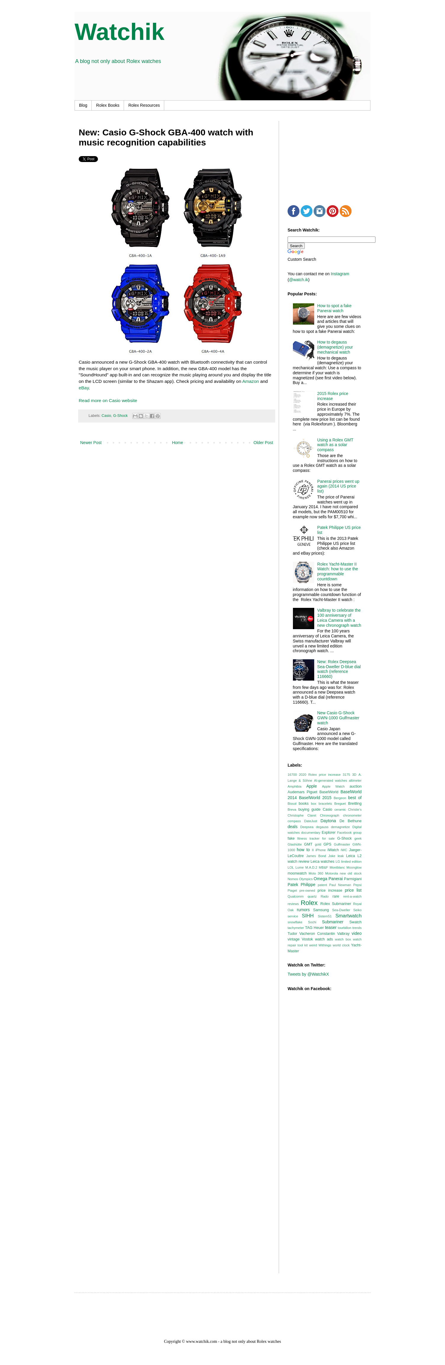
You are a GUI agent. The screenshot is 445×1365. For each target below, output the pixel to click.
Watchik (120, 32)
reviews (293, 904)
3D (354, 774)
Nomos (293, 879)
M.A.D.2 (311, 867)
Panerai (335, 878)
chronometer (352, 815)
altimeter (355, 780)
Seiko (357, 910)
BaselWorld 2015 (315, 797)
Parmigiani (353, 879)
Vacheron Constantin (317, 934)
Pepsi (357, 885)
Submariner (332, 921)
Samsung (321, 910)
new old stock (351, 873)
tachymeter (296, 928)
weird (313, 945)
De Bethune (350, 821)
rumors (303, 909)
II (313, 850)
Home (177, 442)
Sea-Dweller (341, 910)
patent (322, 885)
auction (355, 786)
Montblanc (337, 867)
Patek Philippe (301, 884)
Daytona (328, 820)
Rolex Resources (144, 105)
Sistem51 (325, 916)
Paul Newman (340, 885)
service (293, 916)
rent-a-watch (352, 896)
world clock (341, 945)
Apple (311, 786)
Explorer (329, 832)
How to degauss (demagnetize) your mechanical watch (335, 347)
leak (341, 856)
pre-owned (307, 890)
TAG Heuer (314, 928)
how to (303, 849)
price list (353, 890)
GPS (327, 844)
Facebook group (349, 832)
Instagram (340, 273)
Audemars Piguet (302, 792)
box (313, 803)
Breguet (340, 803)
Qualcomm (296, 896)
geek (358, 838)
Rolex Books (108, 105)
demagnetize (340, 827)
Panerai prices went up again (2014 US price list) (338, 486)
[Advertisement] (332, 158)
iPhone (320, 850)
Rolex (309, 902)
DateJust (310, 821)
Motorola (331, 873)
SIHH (308, 916)
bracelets (325, 803)
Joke (332, 856)
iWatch (333, 850)
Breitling (355, 803)
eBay (84, 387)
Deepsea (307, 827)
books (304, 803)
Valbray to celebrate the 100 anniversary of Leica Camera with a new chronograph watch (339, 617)
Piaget (292, 890)
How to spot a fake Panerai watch (334, 308)
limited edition (351, 861)
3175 (346, 774)
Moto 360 (316, 873)
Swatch (355, 922)
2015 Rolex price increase (332, 396)
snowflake (295, 922)
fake (291, 838)
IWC (344, 850)
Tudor (292, 934)
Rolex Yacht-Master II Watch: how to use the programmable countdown (337, 571)
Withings (324, 945)
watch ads (324, 939)
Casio (106, 416)
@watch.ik (298, 279)
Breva (292, 809)
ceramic (340, 809)
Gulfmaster (342, 844)
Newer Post (90, 442)
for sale (328, 838)
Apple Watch (333, 786)
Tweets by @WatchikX (308, 974)
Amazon (250, 381)
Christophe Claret (302, 815)
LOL (291, 867)
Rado (325, 896)
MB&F (323, 867)
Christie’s (355, 809)
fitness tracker (308, 838)
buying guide (309, 809)
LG (338, 861)
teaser (330, 927)
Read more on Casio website (108, 400)
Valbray (343, 934)
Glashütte (295, 844)
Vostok (307, 939)
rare (336, 896)
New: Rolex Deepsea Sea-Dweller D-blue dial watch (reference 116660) (339, 669)
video (357, 933)
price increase (329, 890)
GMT (308, 844)
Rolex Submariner (335, 904)
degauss (322, 827)
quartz (312, 896)
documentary (310, 832)
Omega (320, 878)
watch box (343, 939)
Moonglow (354, 867)
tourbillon (344, 928)
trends (357, 928)
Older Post (263, 442)
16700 (292, 774)
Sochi (312, 922)
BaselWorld (328, 792)
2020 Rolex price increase (320, 774)
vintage (294, 939)
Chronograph (329, 815)
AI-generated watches (330, 780)
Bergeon (340, 798)
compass (294, 821)
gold (318, 844)
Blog (83, 105)
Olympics (306, 879)
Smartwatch (348, 916)
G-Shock (120, 416)
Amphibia (294, 786)
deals (292, 826)
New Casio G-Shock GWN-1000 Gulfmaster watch (338, 717)
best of (355, 797)
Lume (300, 867)
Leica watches (322, 861)
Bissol (292, 803)
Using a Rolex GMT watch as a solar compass (335, 445)
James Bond (316, 856)
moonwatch (297, 873)
